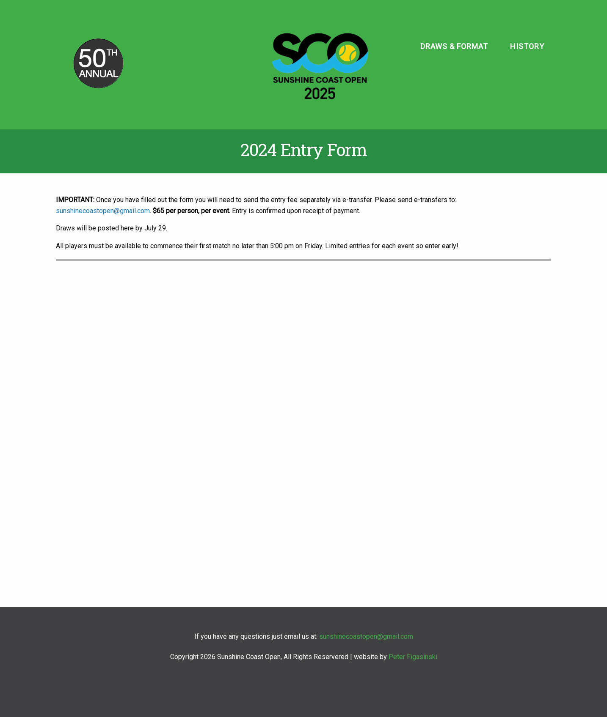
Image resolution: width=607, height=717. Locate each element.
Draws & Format (454, 46)
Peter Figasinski (413, 657)
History (527, 46)
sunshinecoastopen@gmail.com (103, 211)
